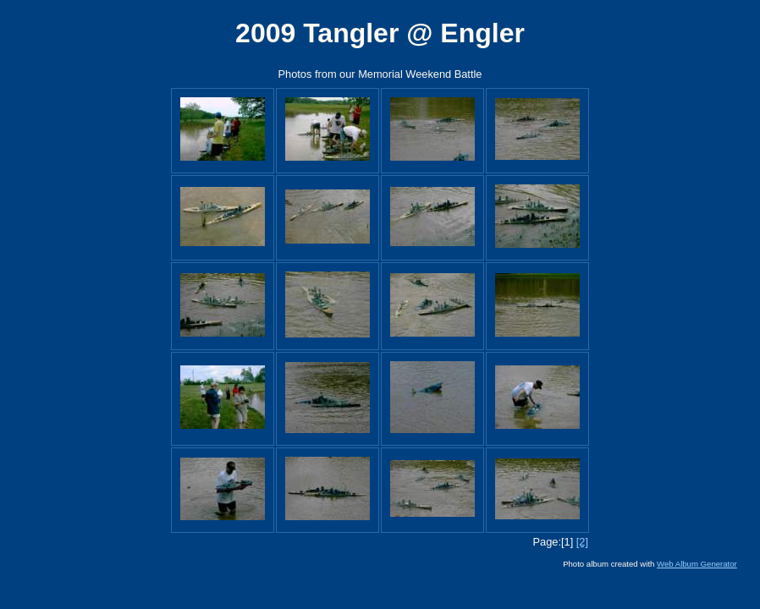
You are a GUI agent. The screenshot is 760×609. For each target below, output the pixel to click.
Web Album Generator (697, 563)
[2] (582, 541)
